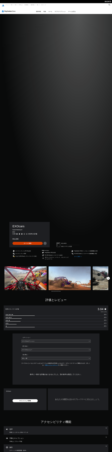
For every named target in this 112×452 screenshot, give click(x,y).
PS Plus (20, 4)
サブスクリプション (60, 10)
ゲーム (7, 4)
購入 (38, 4)
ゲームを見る (72, 10)
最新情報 (32, 4)
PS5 (11, 4)
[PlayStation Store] (9, 9)
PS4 (15, 4)
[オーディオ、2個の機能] (56, 429)
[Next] (108, 276)
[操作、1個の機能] (56, 447)
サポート (43, 4)
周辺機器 (26, 4)
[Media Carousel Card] (25, 276)
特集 (44, 10)
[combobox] (56, 339)
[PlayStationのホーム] (3, 5)
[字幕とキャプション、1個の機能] (56, 438)
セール (50, 10)
